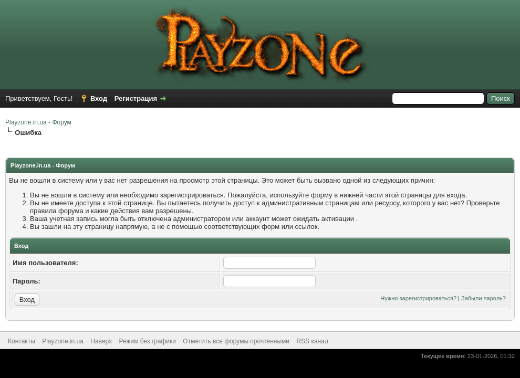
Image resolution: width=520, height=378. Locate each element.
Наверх (101, 341)
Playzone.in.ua (63, 341)
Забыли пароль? (483, 298)
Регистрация (136, 98)
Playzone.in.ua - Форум (38, 122)
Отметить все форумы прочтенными (236, 341)
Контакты (21, 341)
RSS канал (312, 341)
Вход (98, 98)
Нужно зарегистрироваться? (418, 298)
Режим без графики (147, 341)
